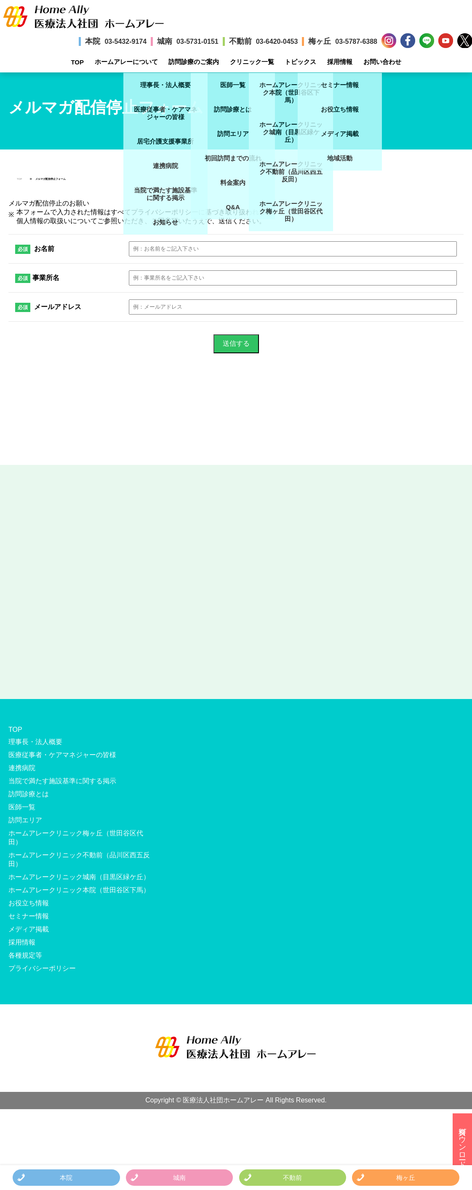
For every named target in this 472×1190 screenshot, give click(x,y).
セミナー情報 (28, 916)
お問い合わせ (382, 61)
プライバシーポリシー (42, 968)
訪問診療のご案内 (193, 61)
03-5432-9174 (125, 41)
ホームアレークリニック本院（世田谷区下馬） (79, 890)
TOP (77, 62)
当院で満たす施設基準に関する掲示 (62, 780)
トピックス (300, 61)
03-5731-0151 (197, 41)
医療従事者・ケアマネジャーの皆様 (62, 754)
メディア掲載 (28, 929)
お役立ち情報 (28, 903)
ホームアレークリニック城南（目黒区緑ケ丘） (79, 876)
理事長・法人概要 (35, 741)
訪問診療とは (28, 794)
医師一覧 (21, 807)
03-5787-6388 (356, 41)
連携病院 (21, 767)
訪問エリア (25, 820)
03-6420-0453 (277, 41)
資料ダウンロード (462, 1143)
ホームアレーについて (126, 61)
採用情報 (339, 61)
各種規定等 (25, 955)
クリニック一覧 (252, 61)
